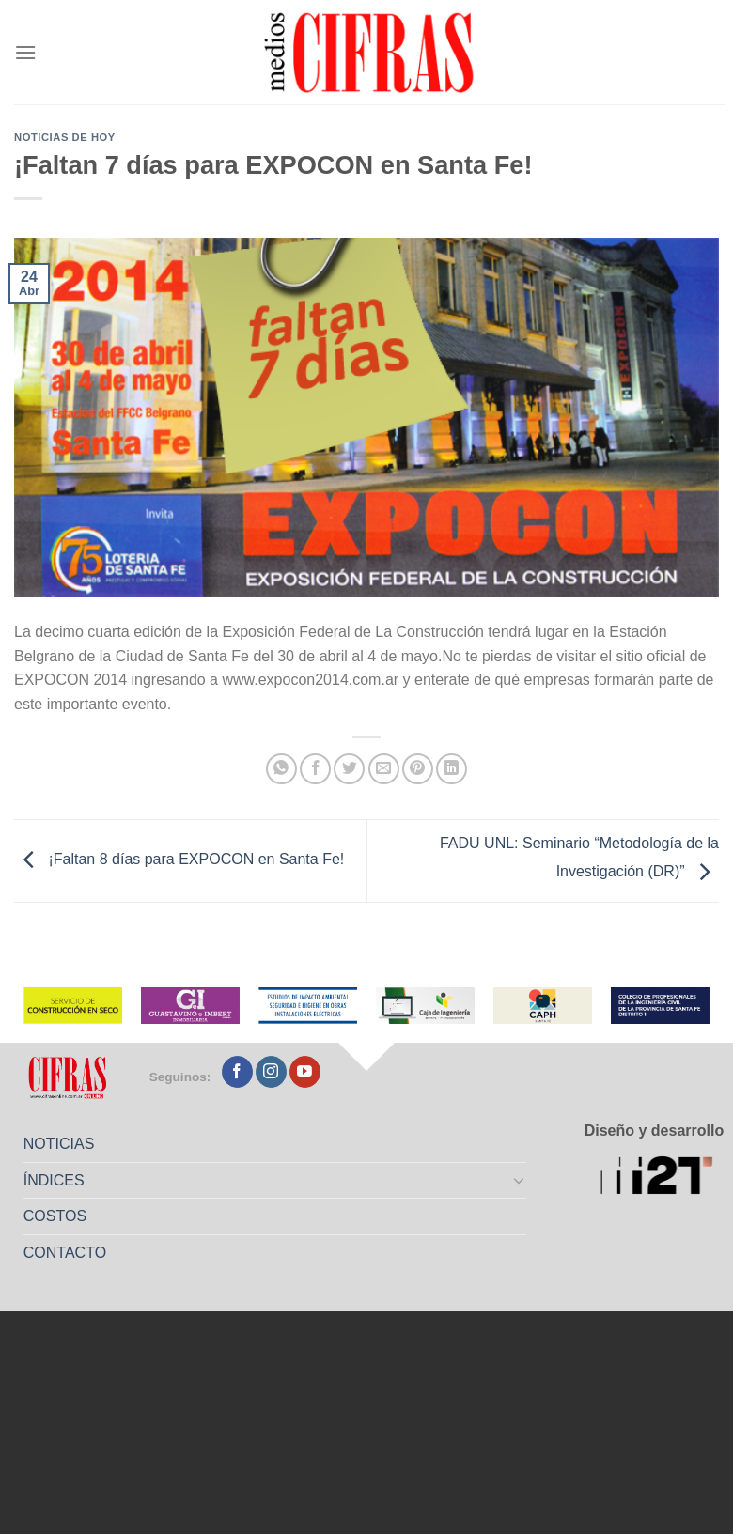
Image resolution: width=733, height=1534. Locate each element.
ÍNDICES (54, 1180)
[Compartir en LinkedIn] (451, 768)
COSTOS (54, 1216)
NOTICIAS (59, 1144)
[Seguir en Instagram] (271, 1072)
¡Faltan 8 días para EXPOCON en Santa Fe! (179, 860)
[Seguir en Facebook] (237, 1072)
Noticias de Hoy (65, 137)
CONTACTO (64, 1253)
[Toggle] (519, 1180)
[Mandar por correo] (383, 768)
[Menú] (25, 52)
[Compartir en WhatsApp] (281, 768)
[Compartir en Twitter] (349, 768)
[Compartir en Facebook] (315, 768)
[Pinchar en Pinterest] (417, 768)
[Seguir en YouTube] (304, 1072)
